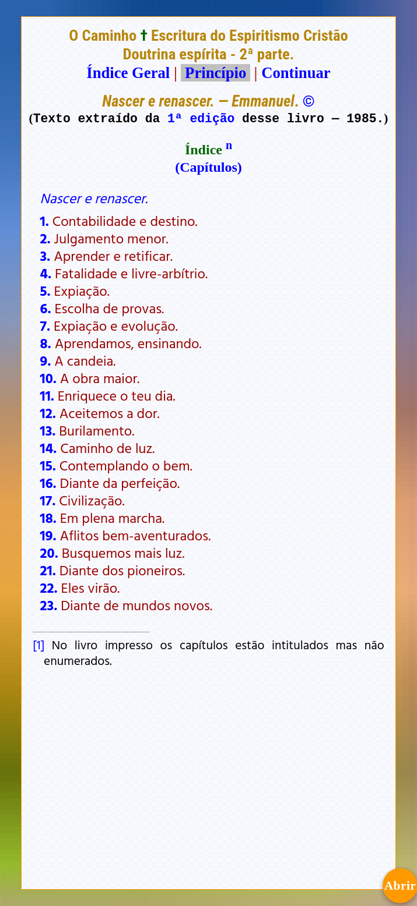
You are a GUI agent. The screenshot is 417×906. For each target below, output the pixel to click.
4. (46, 273)
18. (48, 517)
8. (45, 342)
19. (48, 535)
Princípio (215, 73)
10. (48, 377)
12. (48, 412)
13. (48, 430)
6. (45, 308)
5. (45, 290)
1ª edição (200, 117)
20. (49, 552)
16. (48, 482)
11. (47, 395)
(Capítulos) (208, 167)
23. (49, 604)
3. (45, 255)
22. (49, 587)
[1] (38, 644)
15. (48, 465)
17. (48, 500)
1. (44, 220)
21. (48, 570)
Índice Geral (128, 73)
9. (45, 360)
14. (48, 447)
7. (45, 325)
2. (45, 238)
